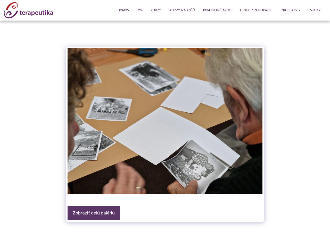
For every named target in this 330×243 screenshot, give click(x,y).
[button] (291, 10)
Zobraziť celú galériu (94, 212)
